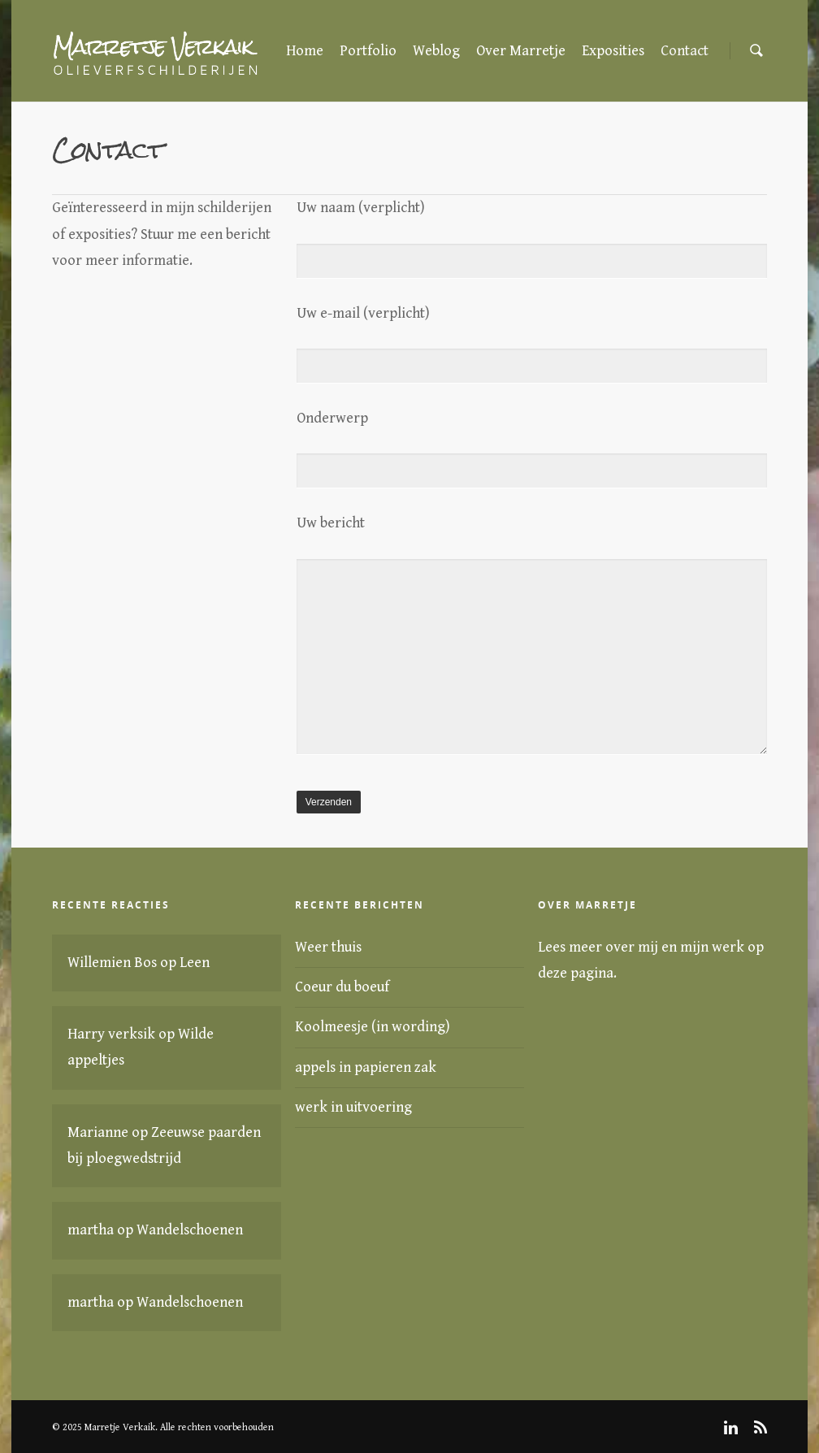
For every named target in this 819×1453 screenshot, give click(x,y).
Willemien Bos (112, 962)
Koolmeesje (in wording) (372, 1026)
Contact (684, 50)
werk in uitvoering (353, 1107)
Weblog (436, 50)
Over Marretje (521, 50)
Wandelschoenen (189, 1229)
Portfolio (368, 50)
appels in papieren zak (365, 1067)
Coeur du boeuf (342, 986)
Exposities (613, 50)
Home (304, 50)
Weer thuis (328, 947)
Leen (195, 962)
